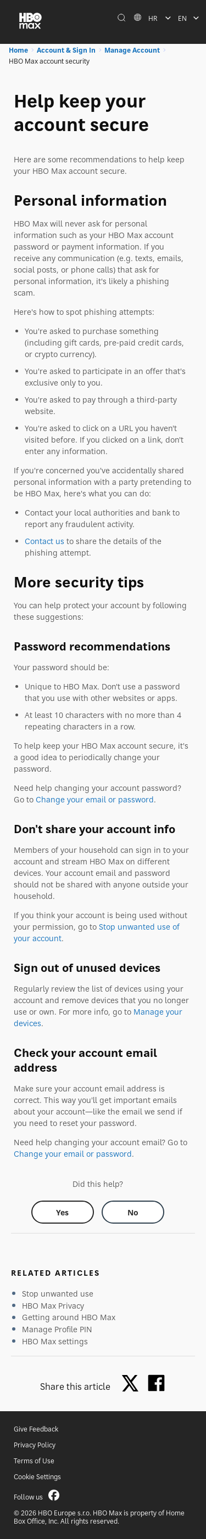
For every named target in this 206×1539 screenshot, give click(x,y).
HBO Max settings (55, 1341)
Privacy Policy (34, 1445)
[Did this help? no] (133, 1212)
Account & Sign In (66, 50)
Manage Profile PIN (57, 1329)
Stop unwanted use (57, 1293)
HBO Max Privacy (53, 1305)
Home (18, 50)
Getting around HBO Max (68, 1317)
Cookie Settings (37, 1476)
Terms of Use (34, 1461)
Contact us (44, 541)
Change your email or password (95, 799)
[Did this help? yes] (62, 1212)
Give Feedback (36, 1429)
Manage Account (132, 50)
